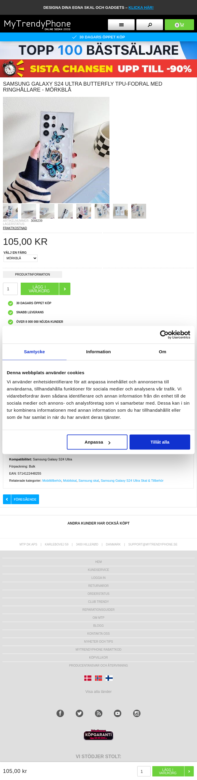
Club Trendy (98, 601)
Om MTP (98, 617)
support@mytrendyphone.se (152, 544)
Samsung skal (88, 480)
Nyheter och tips (98, 641)
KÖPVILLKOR (98, 657)
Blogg (98, 625)
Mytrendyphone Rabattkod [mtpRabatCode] (99, 649)
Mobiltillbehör (51, 480)
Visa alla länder (98, 691)
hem (98, 562)
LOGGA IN (98, 577)
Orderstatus (98, 593)
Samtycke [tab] (34, 351)
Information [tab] (98, 351)
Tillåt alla (160, 441)
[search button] (149, 24)
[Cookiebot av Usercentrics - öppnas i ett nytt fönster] (164, 334)
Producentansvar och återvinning (98, 665)
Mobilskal (70, 480)
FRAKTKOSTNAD (15, 228)
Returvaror (98, 585)
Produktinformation (32, 275)
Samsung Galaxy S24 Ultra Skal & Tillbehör (132, 480)
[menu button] (121, 24)
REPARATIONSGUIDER (98, 609)
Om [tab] (162, 351)
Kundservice (98, 569)
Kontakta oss (98, 633)
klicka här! (141, 7)
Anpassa (97, 441)
